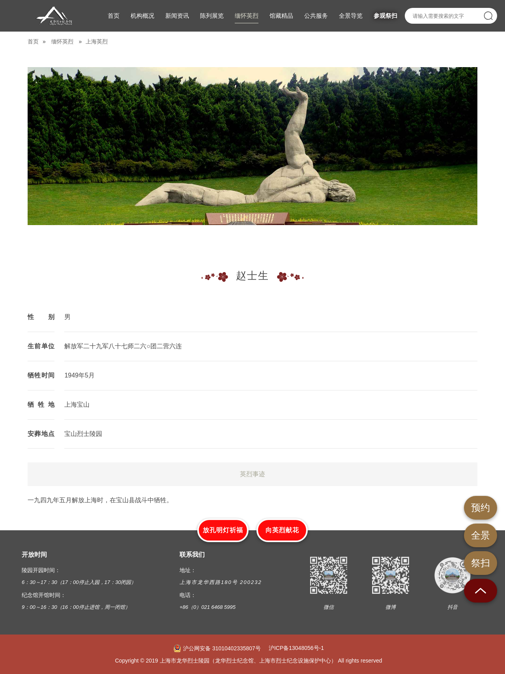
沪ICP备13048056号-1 (296, 648)
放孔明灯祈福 (223, 530)
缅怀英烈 (62, 41)
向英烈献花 (282, 530)
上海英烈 (97, 41)
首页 (33, 41)
